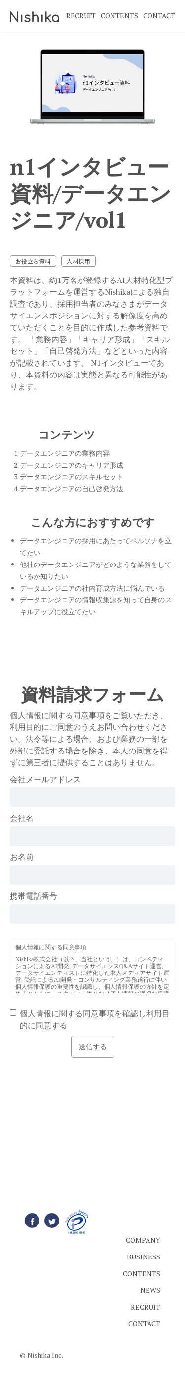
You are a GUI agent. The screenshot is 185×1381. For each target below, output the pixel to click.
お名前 (22, 856)
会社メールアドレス (45, 779)
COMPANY (143, 1240)
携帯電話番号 (33, 895)
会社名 (22, 818)
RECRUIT (81, 15)
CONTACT (159, 15)
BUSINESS (143, 1256)
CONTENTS (119, 15)
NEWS (150, 1290)
